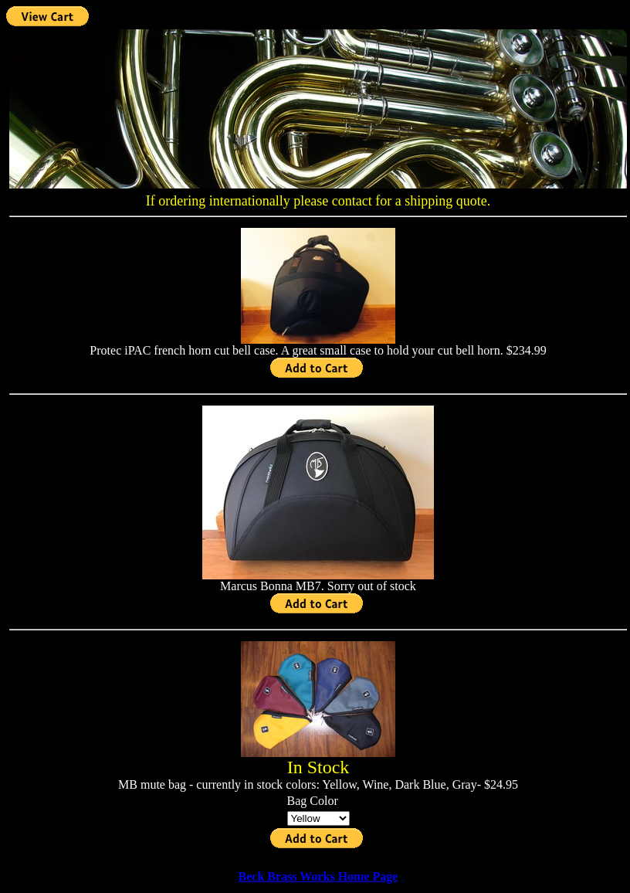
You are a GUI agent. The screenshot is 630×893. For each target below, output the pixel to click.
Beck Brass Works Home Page (318, 876)
